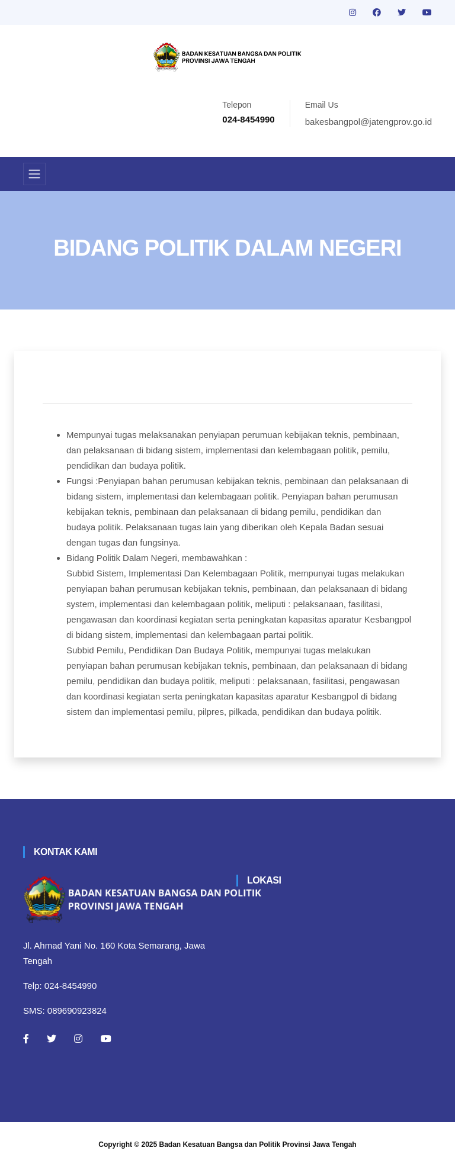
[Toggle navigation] (34, 174)
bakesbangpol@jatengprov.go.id (368, 122)
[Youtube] (106, 1038)
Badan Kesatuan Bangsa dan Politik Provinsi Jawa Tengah (258, 1144)
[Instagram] (78, 1038)
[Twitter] (51, 1038)
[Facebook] (26, 1038)
